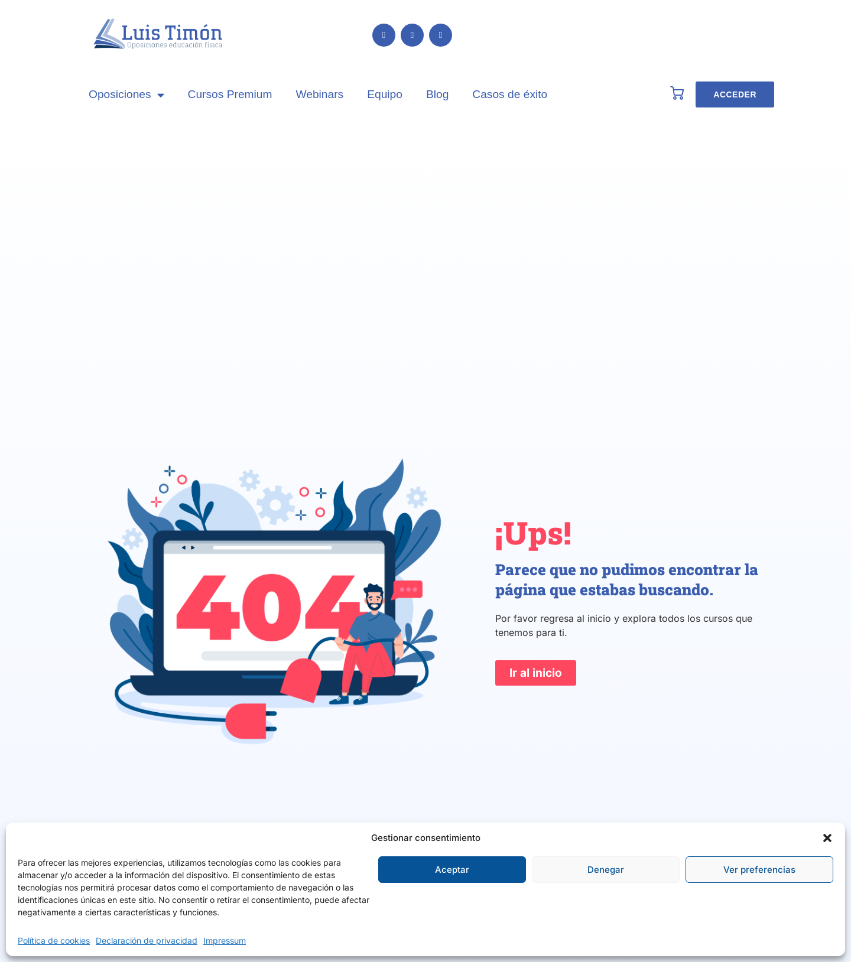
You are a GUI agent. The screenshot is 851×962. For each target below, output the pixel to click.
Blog (437, 94)
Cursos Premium (230, 94)
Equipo (384, 94)
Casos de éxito (509, 94)
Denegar (605, 869)
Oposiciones (126, 94)
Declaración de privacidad (146, 940)
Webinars (319, 94)
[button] (827, 838)
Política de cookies (54, 940)
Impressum (224, 940)
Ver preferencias (759, 869)
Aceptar (452, 869)
